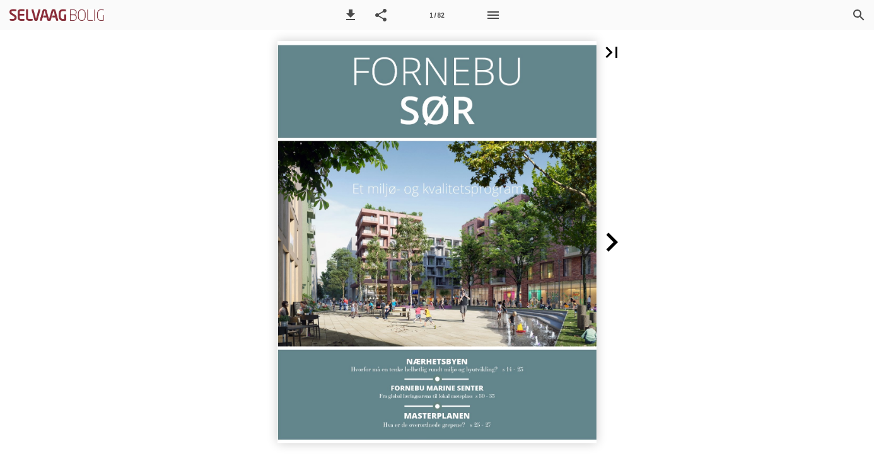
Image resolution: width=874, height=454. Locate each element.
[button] (350, 15)
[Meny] (493, 15)
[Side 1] (437, 15)
